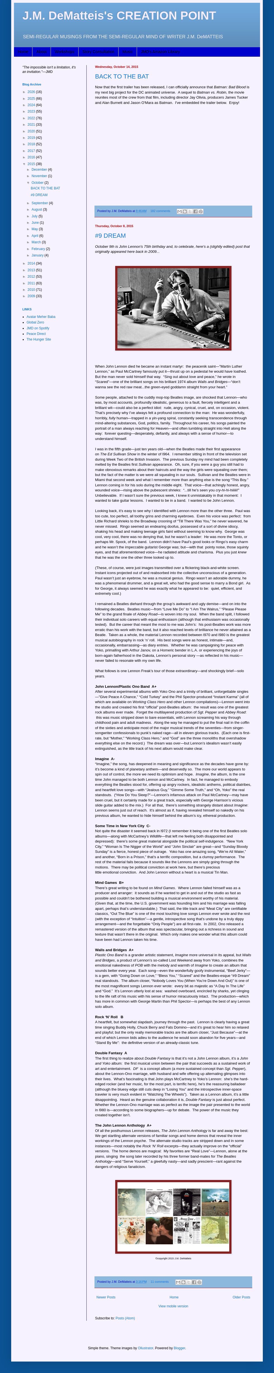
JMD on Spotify (38, 328)
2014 (32, 263)
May (35, 229)
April (35, 236)
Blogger (179, 1348)
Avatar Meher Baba (41, 317)
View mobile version (173, 1306)
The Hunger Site (39, 339)
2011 (32, 283)
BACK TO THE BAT (122, 76)
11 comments (160, 1281)
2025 (32, 99)
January (38, 255)
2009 (32, 296)
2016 (32, 157)
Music (127, 51)
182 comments (160, 211)
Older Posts (241, 1297)
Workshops (64, 51)
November (40, 176)
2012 (32, 277)
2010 (32, 290)
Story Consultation (98, 51)
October (38, 183)
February (39, 249)
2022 (32, 118)
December (40, 170)
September (40, 203)
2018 (32, 144)
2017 (32, 151)
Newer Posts (105, 1297)
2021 (32, 125)
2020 (32, 131)
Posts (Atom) (125, 1318)
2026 (32, 92)
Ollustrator (145, 1348)
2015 (32, 164)
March (37, 242)
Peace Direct (36, 334)
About (41, 51)
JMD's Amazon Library (160, 51)
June (36, 223)
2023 (32, 111)
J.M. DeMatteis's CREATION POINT (119, 15)
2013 (32, 270)
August (37, 209)
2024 (32, 105)
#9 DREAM (110, 235)
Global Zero (35, 322)
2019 (32, 138)
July (35, 216)
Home (23, 51)
